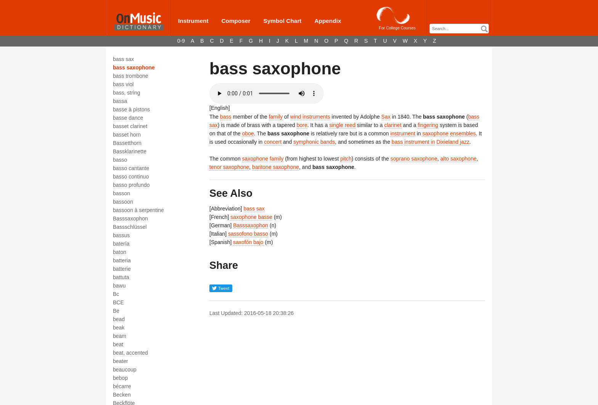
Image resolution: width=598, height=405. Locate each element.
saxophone (435, 133)
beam (119, 336)
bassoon (123, 202)
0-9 (181, 41)
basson (121, 193)
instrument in (419, 142)
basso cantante (131, 168)
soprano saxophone (414, 159)
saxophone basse (251, 217)
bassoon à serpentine (138, 210)
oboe (248, 133)
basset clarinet (130, 126)
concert (272, 142)
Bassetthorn (127, 143)
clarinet (392, 125)
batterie (122, 269)
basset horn (127, 135)
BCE (118, 302)
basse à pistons (131, 109)
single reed (342, 125)
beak (118, 328)
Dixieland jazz (452, 142)
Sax (386, 117)
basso (120, 160)
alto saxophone (458, 159)
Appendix (327, 21)
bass (225, 117)
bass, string (126, 93)
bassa (120, 101)
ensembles (463, 133)
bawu (119, 286)
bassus (121, 235)
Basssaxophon (130, 218)
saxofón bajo (248, 242)
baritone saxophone (275, 167)
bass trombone (130, 76)
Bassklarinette (129, 151)
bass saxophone (134, 67)
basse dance (128, 118)
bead (119, 319)
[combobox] (459, 29)
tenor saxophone (229, 167)
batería (121, 244)
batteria (122, 260)
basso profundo (131, 185)
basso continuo (131, 177)
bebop (120, 378)
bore (302, 125)
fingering (428, 125)
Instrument (193, 21)
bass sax (123, 59)
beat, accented (130, 353)
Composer (235, 21)
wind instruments (310, 117)
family (276, 117)
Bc (116, 294)
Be (116, 311)
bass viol (123, 84)
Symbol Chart (282, 21)
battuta (121, 277)
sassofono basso (248, 234)
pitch (346, 159)
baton (119, 252)
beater (120, 361)
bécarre (122, 386)
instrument (402, 133)
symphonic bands (314, 142)
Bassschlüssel (130, 227)
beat (118, 344)
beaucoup (125, 369)
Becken (122, 395)
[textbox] (461, 28)
